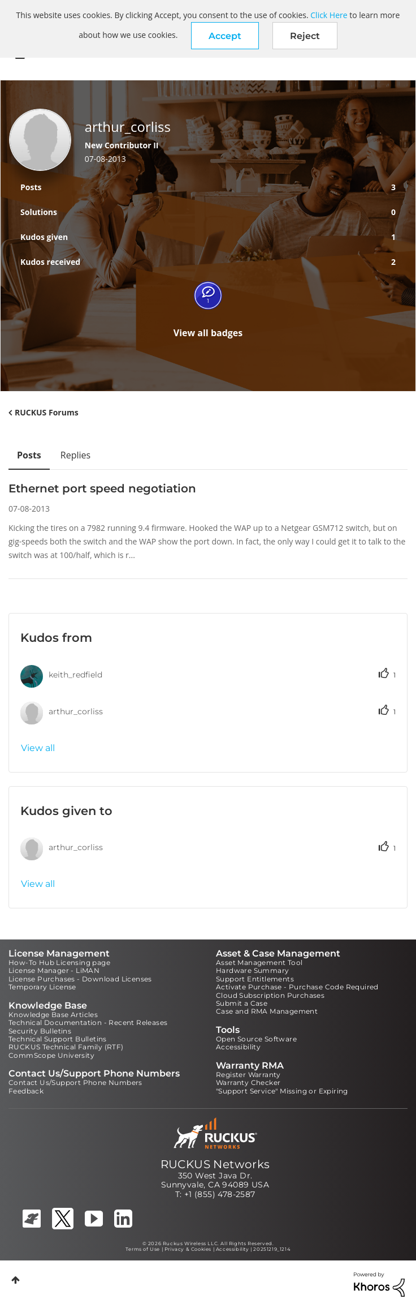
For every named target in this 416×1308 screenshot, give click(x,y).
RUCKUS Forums (47, 412)
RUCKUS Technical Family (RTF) (66, 1047)
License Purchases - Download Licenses (80, 979)
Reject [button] (305, 36)
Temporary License (42, 987)
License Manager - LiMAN (53, 970)
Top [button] (15, 1280)
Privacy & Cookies (187, 1249)
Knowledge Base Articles (53, 1014)
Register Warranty (248, 1074)
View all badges (208, 333)
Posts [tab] (29, 455)
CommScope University (51, 1055)
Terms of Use (142, 1249)
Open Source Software (256, 1039)
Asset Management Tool (259, 962)
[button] (225, 35)
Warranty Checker (248, 1082)
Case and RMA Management (267, 1011)
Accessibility (238, 1047)
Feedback (26, 1091)
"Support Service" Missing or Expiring (282, 1091)
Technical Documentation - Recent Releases (87, 1022)
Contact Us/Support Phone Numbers (75, 1082)
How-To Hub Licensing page (59, 962)
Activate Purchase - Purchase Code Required (297, 987)
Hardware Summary (252, 970)
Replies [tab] (75, 455)
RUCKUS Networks (215, 1164)
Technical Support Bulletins (57, 1039)
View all (38, 748)
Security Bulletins (39, 1031)
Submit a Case (241, 1003)
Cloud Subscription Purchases (270, 995)
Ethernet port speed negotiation (102, 488)
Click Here (328, 15)
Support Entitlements (255, 979)
